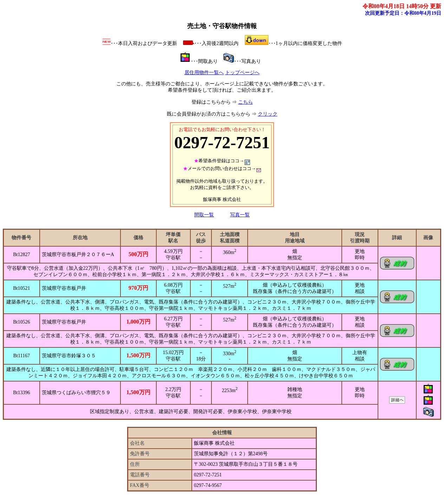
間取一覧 (204, 214)
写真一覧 (240, 214)
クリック (268, 114)
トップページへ (242, 72)
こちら (245, 102)
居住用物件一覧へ (204, 72)
